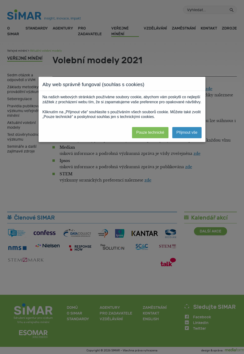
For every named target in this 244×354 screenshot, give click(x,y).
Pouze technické (150, 132)
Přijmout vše (186, 132)
